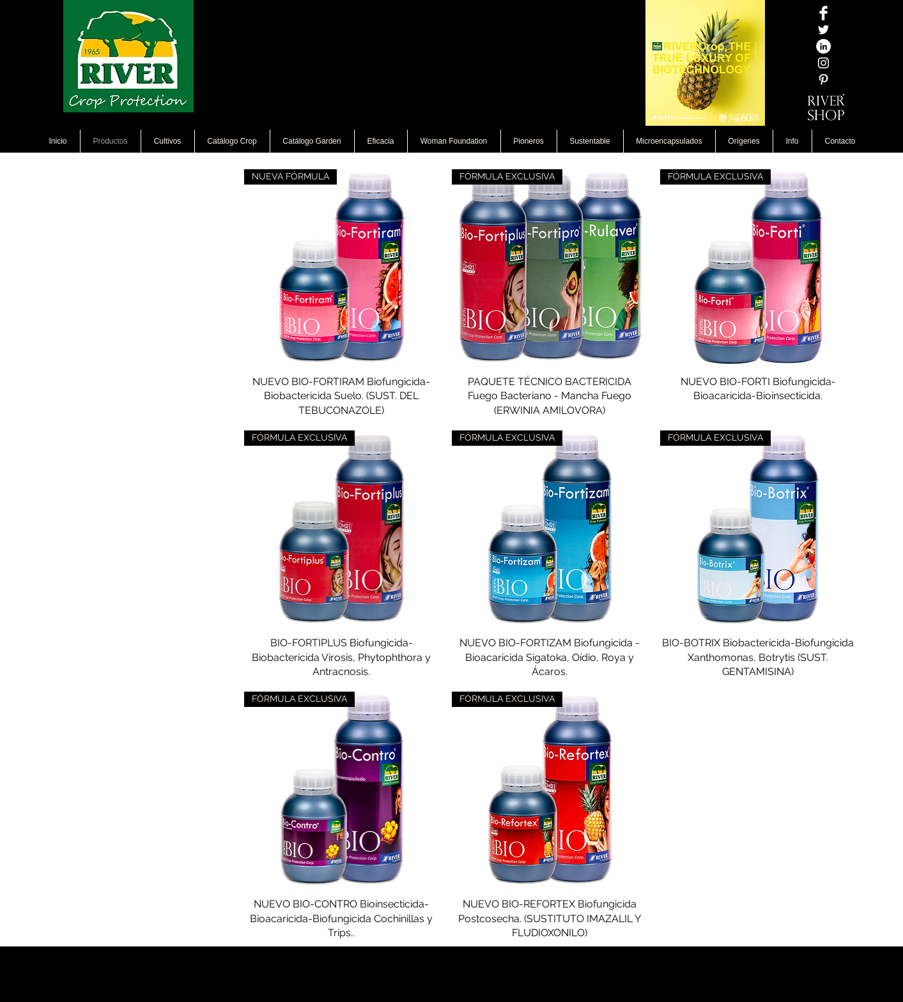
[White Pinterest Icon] (823, 79)
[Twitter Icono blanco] (823, 29)
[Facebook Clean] (823, 13)
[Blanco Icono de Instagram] (823, 63)
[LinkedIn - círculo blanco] (823, 46)
